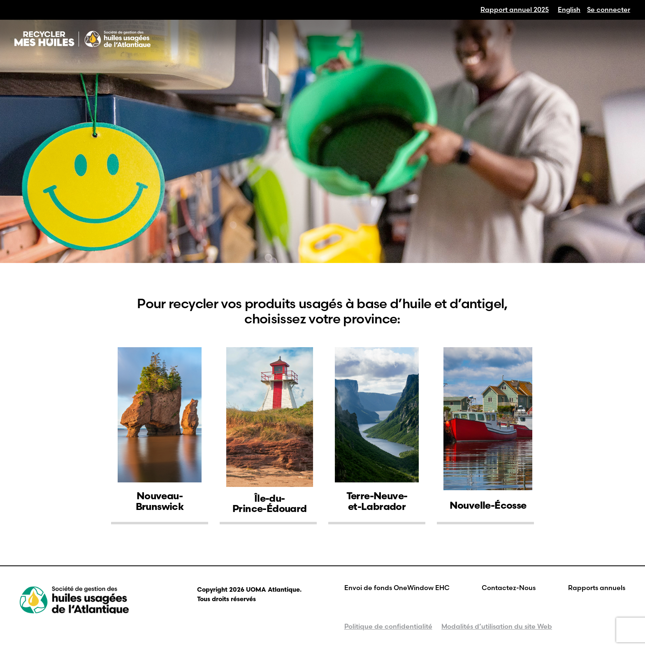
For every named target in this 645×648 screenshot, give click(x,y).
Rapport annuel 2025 (514, 9)
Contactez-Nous (509, 587)
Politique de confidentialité (388, 626)
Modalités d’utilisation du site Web (496, 626)
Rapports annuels (596, 587)
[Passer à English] (569, 9)
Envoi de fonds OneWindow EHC (397, 587)
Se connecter (608, 9)
